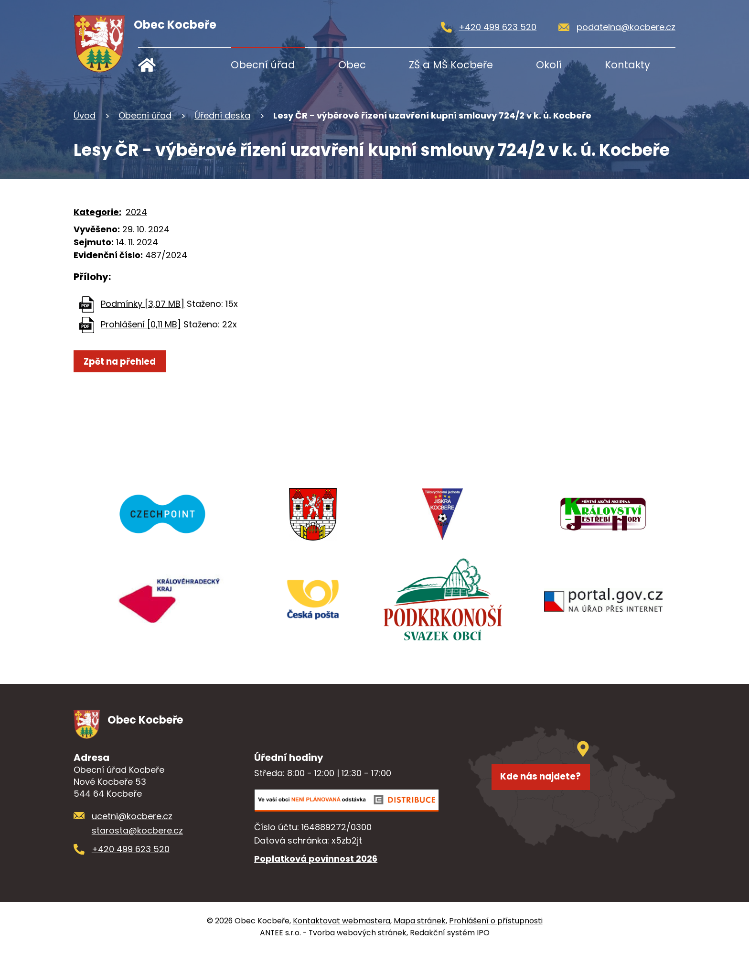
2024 (136, 212)
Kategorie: (97, 212)
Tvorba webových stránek (358, 934)
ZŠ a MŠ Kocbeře (451, 65)
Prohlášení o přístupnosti (496, 922)
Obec (352, 65)
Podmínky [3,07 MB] (142, 304)
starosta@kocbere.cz (137, 832)
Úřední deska (222, 115)
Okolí (549, 65)
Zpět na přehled (126, 361)
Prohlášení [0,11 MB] (141, 324)
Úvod (168, 64)
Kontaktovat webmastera (341, 922)
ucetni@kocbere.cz (132, 817)
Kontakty (627, 65)
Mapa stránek (420, 922)
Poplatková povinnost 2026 (315, 860)
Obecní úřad (263, 65)
